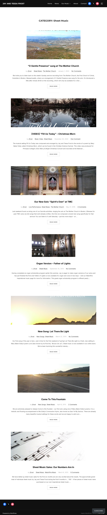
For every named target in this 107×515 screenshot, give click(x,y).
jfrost (29, 77)
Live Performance (35, 213)
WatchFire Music (50, 478)
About (75, 4)
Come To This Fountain (53, 404)
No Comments (76, 77)
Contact (84, 4)
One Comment (75, 145)
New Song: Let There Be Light (53, 336)
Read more (55, 92)
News (57, 4)
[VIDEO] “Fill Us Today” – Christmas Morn (53, 139)
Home (50, 4)
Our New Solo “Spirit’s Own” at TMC (53, 207)
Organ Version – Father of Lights (53, 268)
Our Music (66, 4)
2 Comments (72, 410)
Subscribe (98, 511)
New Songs (40, 342)
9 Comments (75, 478)
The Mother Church (49, 77)
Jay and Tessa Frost (17, 3)
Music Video (39, 145)
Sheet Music (38, 77)
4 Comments (82, 213)
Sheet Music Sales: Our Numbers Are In (53, 472)
